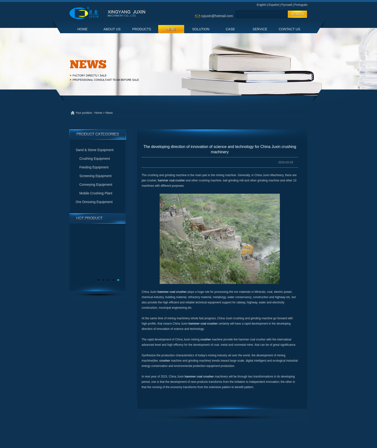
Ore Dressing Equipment (94, 202)
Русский (286, 4)
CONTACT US (289, 29)
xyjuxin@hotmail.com (217, 16)
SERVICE (259, 29)
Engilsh (261, 4)
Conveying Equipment (95, 184)
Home (98, 113)
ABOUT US (111, 29)
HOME (82, 29)
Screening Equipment (95, 176)
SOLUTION (200, 29)
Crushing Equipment (94, 158)
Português (301, 4)
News (109, 113)
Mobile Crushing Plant (95, 193)
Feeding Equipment (93, 167)
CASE (230, 29)
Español (274, 4)
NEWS (171, 29)
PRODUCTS (141, 29)
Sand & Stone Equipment (94, 150)
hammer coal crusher (171, 180)
